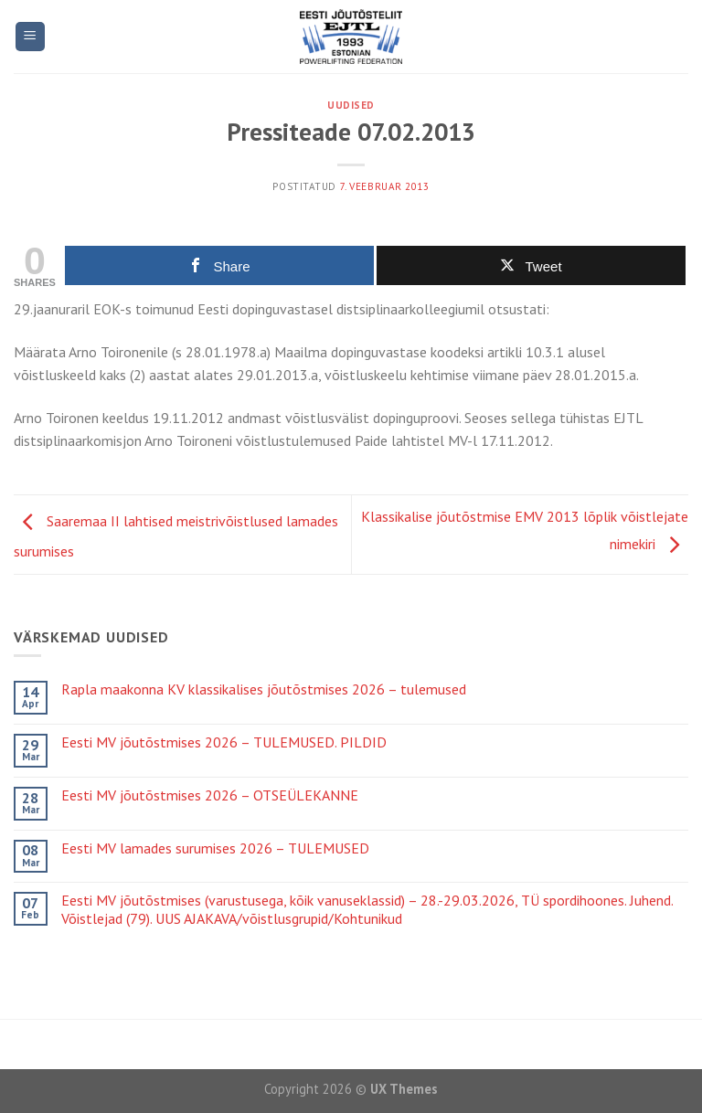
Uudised (351, 105)
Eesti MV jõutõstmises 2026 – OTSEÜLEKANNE (209, 795)
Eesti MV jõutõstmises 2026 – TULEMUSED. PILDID (224, 742)
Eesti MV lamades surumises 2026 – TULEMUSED (215, 848)
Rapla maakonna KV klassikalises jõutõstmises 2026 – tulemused (263, 689)
